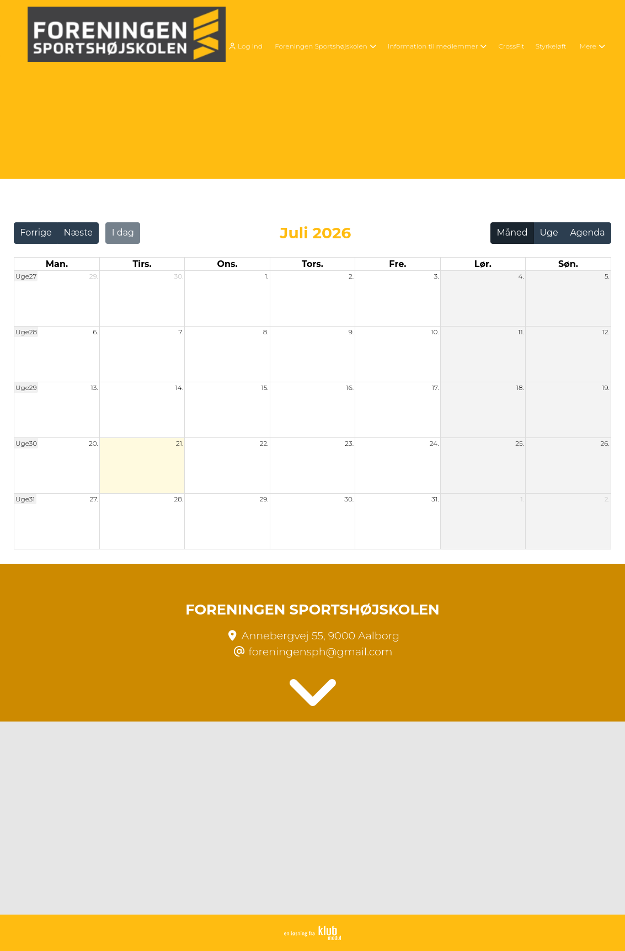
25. (519, 443)
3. (436, 276)
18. (520, 387)
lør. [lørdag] (483, 264)
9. (351, 332)
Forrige (35, 232)
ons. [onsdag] (227, 264)
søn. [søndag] (568, 264)
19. (606, 387)
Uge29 (26, 387)
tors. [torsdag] (312, 264)
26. (605, 443)
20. (93, 443)
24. (434, 443)
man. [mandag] (57, 264)
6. (95, 332)
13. (94, 387)
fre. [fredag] (397, 264)
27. (93, 499)
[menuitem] (248, 45)
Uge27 (25, 276)
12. (606, 332)
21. (179, 443)
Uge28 (26, 332)
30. (178, 276)
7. (181, 332)
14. (179, 387)
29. (93, 276)
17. (435, 387)
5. (607, 276)
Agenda (587, 232)
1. (267, 276)
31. (435, 499)
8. (266, 332)
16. (350, 387)
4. (522, 276)
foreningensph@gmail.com (321, 651)
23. (349, 443)
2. (351, 276)
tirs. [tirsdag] (141, 264)
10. (435, 332)
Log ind (245, 46)
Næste (78, 232)
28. (178, 499)
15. (264, 387)
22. (264, 443)
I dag (123, 232)
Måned (512, 232)
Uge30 (26, 443)
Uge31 (25, 499)
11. (521, 332)
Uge (548, 232)
